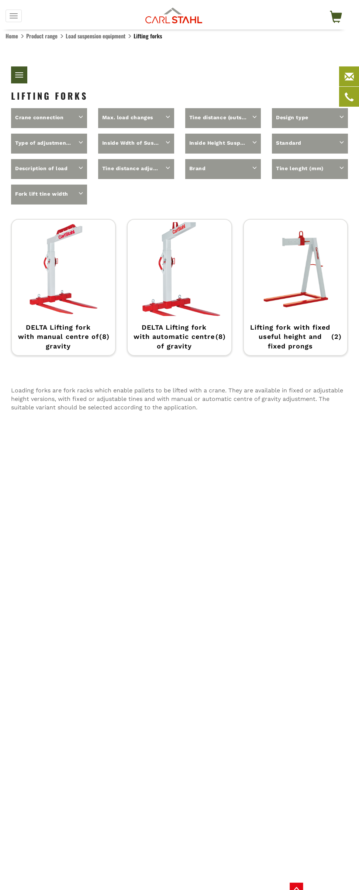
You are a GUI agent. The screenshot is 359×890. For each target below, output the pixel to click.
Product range (42, 36)
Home (12, 36)
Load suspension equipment (95, 36)
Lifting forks (148, 36)
